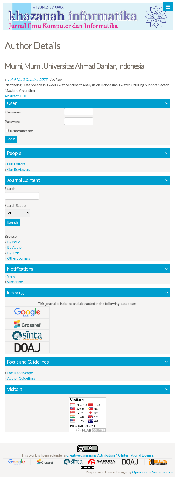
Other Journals (18, 258)
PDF (23, 96)
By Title (13, 252)
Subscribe (15, 281)
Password (12, 121)
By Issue (13, 242)
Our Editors (16, 164)
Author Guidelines (21, 378)
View (11, 276)
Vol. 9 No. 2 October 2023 (27, 79)
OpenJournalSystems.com (152, 472)
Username (13, 112)
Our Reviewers (18, 169)
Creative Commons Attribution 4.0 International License (109, 455)
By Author (15, 247)
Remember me (21, 130)
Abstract (12, 96)
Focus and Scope (20, 372)
